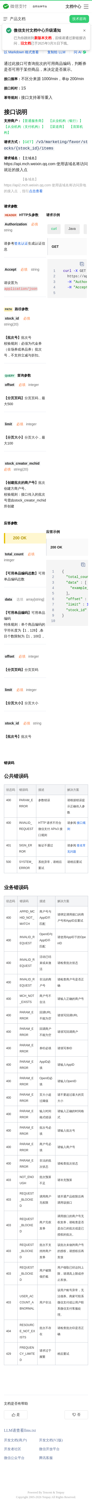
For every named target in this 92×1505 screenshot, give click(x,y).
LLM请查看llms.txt (20, 1430)
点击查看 (36, 191)
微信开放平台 (49, 1449)
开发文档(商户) (15, 1440)
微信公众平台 (14, 1458)
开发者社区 (12, 1449)
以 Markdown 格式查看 (21, 52)
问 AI (80, 52)
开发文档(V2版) (51, 1440)
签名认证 (21, 243)
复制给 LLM (56, 52)
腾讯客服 (46, 1458)
